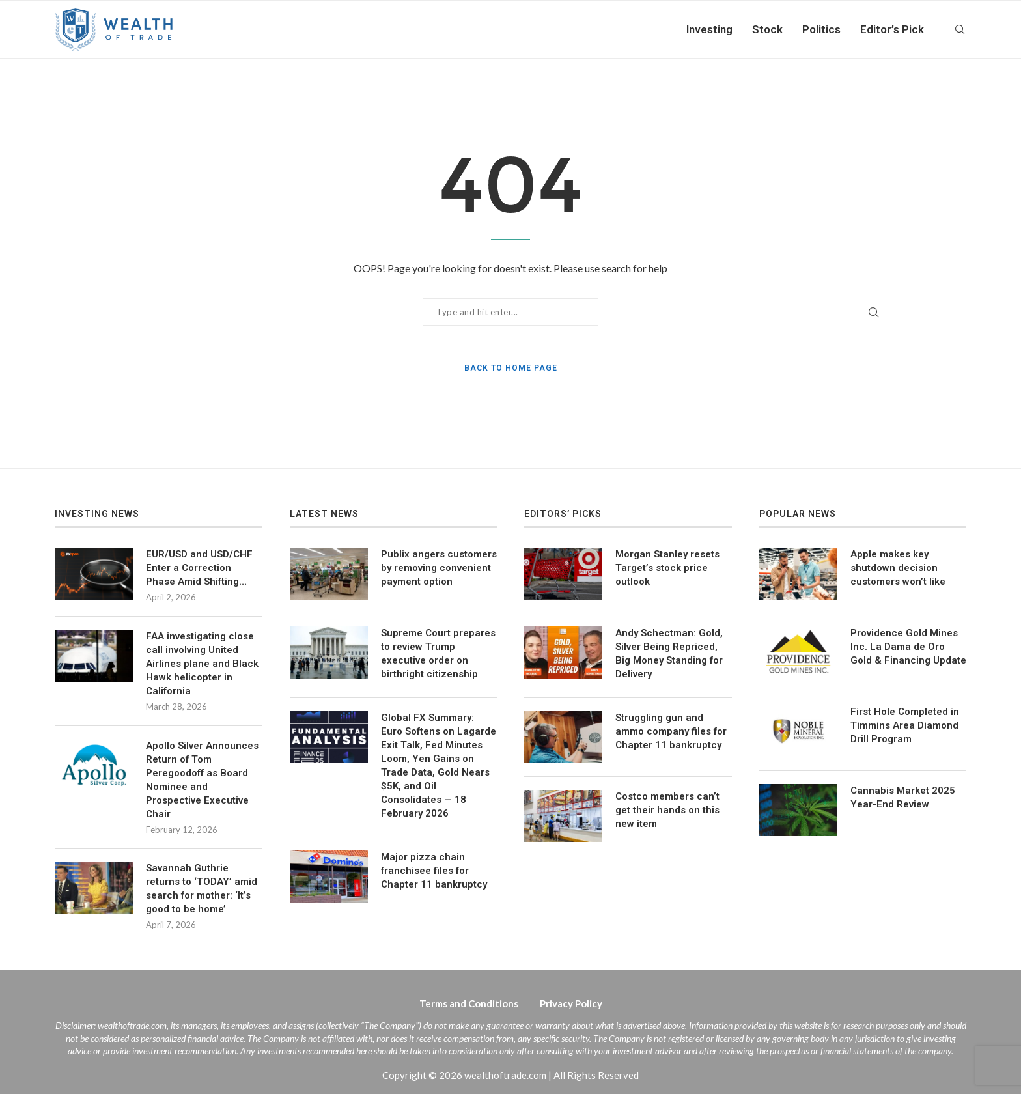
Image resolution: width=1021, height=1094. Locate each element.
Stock (767, 29)
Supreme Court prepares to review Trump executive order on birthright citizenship (438, 653)
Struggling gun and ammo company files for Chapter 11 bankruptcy (671, 731)
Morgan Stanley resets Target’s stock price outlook (667, 567)
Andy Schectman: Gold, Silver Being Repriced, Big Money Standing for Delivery (669, 653)
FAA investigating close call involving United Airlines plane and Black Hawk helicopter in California (202, 663)
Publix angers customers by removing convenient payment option (439, 567)
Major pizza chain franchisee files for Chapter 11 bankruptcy (434, 870)
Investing (709, 29)
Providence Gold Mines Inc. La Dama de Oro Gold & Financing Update (908, 646)
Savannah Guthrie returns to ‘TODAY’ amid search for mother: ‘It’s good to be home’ (201, 888)
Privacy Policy (571, 1003)
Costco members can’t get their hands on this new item (667, 810)
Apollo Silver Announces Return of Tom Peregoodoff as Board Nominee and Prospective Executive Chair (202, 780)
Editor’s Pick (892, 29)
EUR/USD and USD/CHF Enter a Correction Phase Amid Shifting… (199, 567)
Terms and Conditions (468, 1003)
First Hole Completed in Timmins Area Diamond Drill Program (904, 725)
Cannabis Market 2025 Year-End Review (902, 797)
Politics (821, 29)
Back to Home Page (510, 367)
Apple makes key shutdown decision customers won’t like (897, 567)
